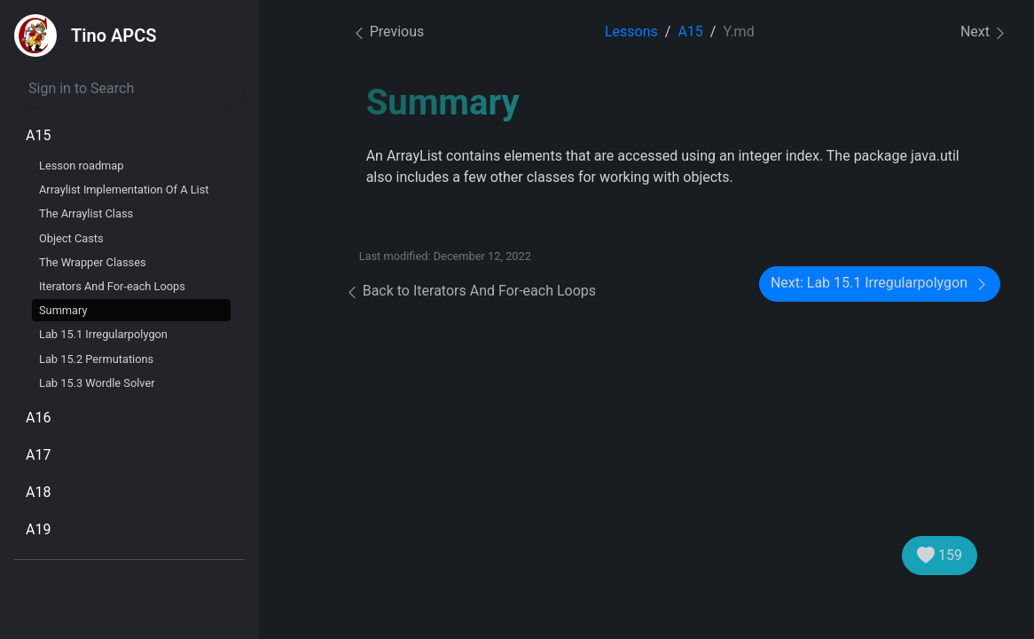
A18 (38, 492)
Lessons (631, 31)
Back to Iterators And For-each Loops (470, 290)
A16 (38, 417)
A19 (38, 529)
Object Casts (71, 238)
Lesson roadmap (81, 165)
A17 (38, 454)
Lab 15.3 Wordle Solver (97, 383)
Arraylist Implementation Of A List (123, 189)
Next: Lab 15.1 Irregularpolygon (880, 283)
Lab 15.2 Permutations (96, 359)
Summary (63, 310)
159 (939, 555)
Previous (388, 31)
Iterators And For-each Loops (112, 286)
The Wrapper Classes (92, 262)
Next (983, 32)
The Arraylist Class (86, 213)
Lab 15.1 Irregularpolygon (103, 334)
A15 (38, 135)
